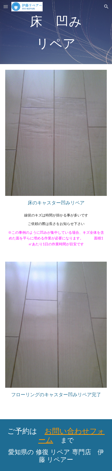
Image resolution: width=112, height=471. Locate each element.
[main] (56, 32)
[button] (5, 6)
